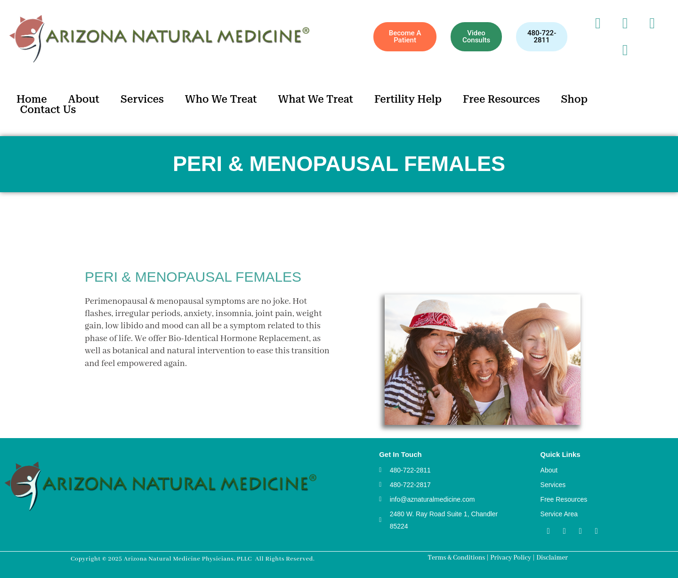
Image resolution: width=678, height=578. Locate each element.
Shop (574, 99)
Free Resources (501, 99)
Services (142, 99)
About (83, 99)
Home (31, 99)
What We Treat (316, 99)
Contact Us (48, 110)
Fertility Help (408, 99)
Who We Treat (221, 99)
